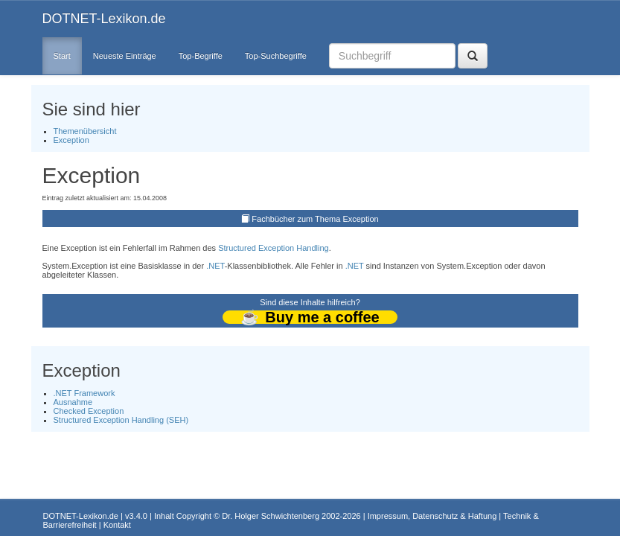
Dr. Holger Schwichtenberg (270, 515)
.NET (215, 265)
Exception (71, 139)
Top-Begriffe (201, 55)
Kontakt (117, 524)
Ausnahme (73, 402)
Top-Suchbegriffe (276, 55)
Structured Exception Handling (273, 247)
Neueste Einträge (124, 55)
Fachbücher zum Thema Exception (315, 218)
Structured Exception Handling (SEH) (121, 419)
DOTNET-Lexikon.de (104, 18)
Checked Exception (89, 410)
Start (62, 55)
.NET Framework (84, 393)
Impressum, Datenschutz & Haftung (432, 515)
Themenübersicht (85, 131)
